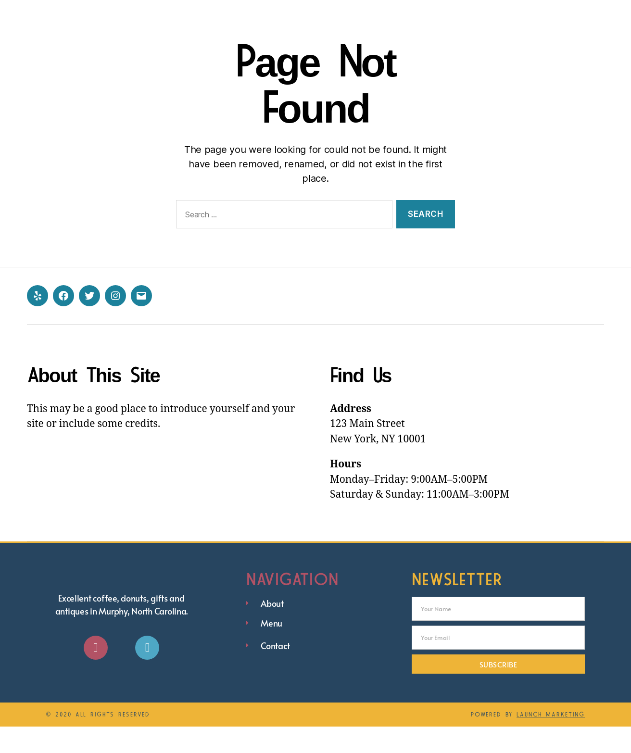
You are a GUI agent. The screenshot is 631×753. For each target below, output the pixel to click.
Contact (475, 13)
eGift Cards (549, 13)
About (373, 13)
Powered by (528, 740)
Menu (421, 13)
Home (325, 13)
